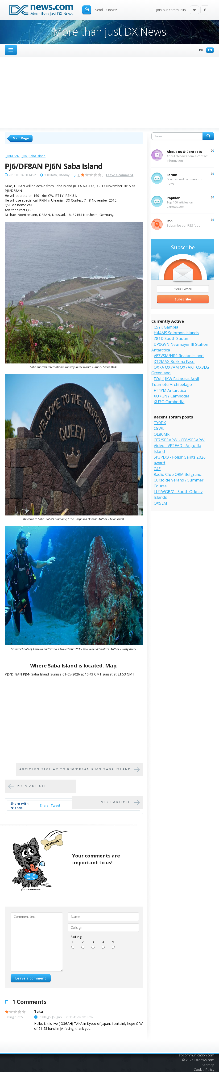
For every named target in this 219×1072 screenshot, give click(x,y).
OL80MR (161, 434)
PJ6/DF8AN (12, 156)
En (209, 50)
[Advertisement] (109, 92)
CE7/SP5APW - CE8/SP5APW (179, 440)
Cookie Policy (204, 1069)
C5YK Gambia (166, 327)
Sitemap (208, 1065)
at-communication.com (196, 1055)
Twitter (194, 10)
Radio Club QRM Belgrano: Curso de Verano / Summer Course (178, 480)
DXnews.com (204, 1060)
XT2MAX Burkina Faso (174, 361)
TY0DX (160, 422)
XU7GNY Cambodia (171, 396)
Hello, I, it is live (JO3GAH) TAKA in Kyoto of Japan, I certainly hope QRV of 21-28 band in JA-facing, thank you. (88, 1025)
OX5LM (160, 503)
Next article (116, 802)
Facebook (205, 10)
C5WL (159, 428)
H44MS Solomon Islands (176, 332)
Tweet (55, 805)
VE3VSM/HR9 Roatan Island (179, 355)
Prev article (32, 786)
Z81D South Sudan (171, 338)
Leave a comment (119, 175)
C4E (157, 468)
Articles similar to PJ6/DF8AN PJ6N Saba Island (75, 769)
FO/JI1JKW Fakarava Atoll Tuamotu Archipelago (175, 381)
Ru (200, 50)
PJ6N (24, 156)
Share (44, 805)
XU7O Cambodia (169, 401)
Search (208, 136)
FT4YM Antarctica (170, 390)
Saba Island (37, 156)
